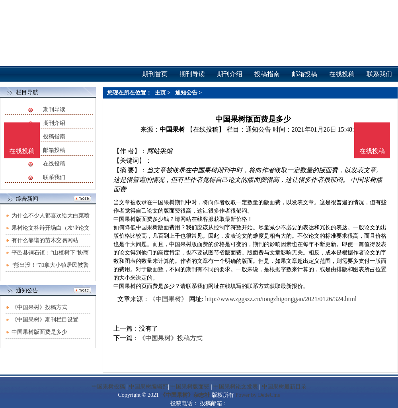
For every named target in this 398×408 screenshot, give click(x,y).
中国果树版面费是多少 (39, 332)
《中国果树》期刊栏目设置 (45, 320)
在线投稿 (54, 164)
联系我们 (54, 177)
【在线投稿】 (206, 129)
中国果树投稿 (108, 387)
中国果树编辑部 (148, 387)
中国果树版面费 (189, 387)
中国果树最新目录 (284, 387)
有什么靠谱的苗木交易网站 (45, 240)
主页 (160, 93)
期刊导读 (54, 109)
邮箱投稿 (54, 150)
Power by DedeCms (257, 395)
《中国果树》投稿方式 (39, 307)
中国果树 (172, 129)
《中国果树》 (168, 299)
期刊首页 (155, 74)
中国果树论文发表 (235, 387)
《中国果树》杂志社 (185, 395)
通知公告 (186, 93)
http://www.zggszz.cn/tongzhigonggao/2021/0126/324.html (281, 299)
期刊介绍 (54, 123)
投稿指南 (54, 137)
